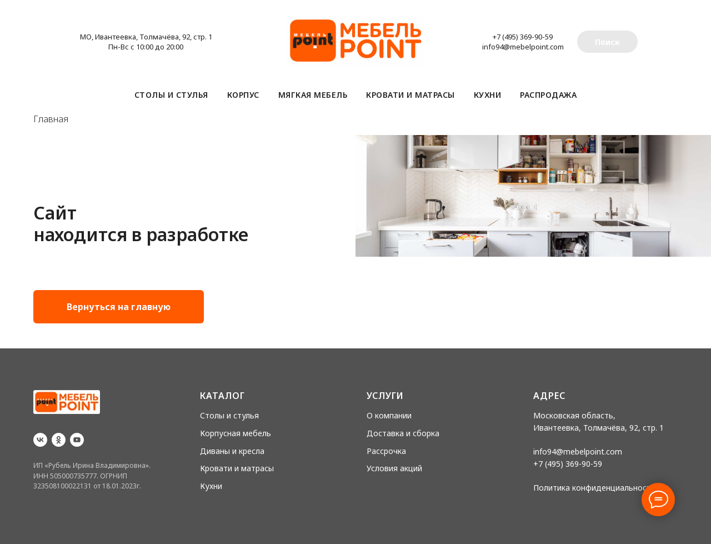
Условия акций (394, 468)
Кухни (488, 94)
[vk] (40, 440)
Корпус (243, 94)
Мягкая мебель (313, 94)
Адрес (549, 396)
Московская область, (574, 415)
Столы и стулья (171, 94)
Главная (50, 119)
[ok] (59, 440)
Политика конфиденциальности (594, 487)
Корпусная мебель (235, 433)
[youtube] (77, 440)
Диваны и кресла (232, 451)
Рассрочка (386, 451)
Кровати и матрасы (410, 94)
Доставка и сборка (403, 433)
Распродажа (548, 94)
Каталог (222, 396)
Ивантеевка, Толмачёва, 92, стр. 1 (598, 427)
